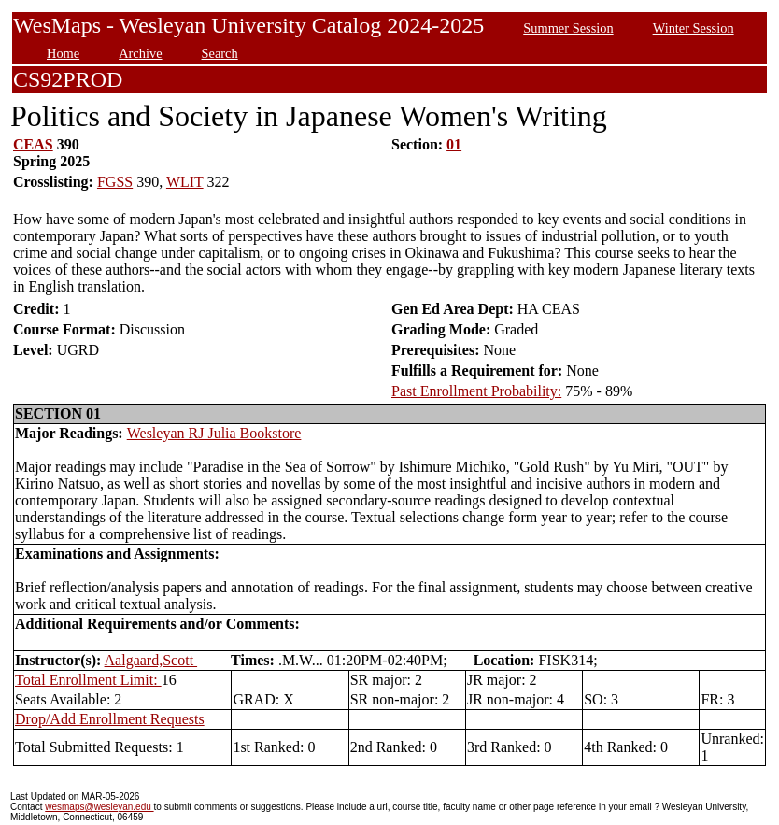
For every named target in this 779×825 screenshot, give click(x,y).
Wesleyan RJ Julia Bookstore (214, 433)
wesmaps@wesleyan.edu (99, 807)
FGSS (115, 182)
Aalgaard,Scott (151, 660)
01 (453, 144)
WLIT (185, 182)
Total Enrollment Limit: (88, 680)
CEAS (33, 144)
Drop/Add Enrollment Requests (110, 719)
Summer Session (568, 28)
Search (220, 53)
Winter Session (693, 28)
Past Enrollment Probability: (476, 391)
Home (63, 53)
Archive (140, 53)
